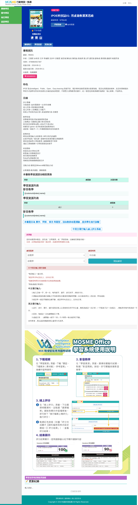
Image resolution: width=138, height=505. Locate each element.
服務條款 (68, 498)
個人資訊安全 (76, 498)
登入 (130, 3)
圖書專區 (5, 9)
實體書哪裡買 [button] (33, 76)
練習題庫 (33, 251)
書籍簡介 (31, 44)
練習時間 (95, 251)
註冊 (124, 3)
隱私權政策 (59, 498)
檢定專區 (5, 18)
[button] (61, 25)
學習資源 (41, 44)
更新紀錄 (51, 44)
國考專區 (5, 13)
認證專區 (5, 22)
